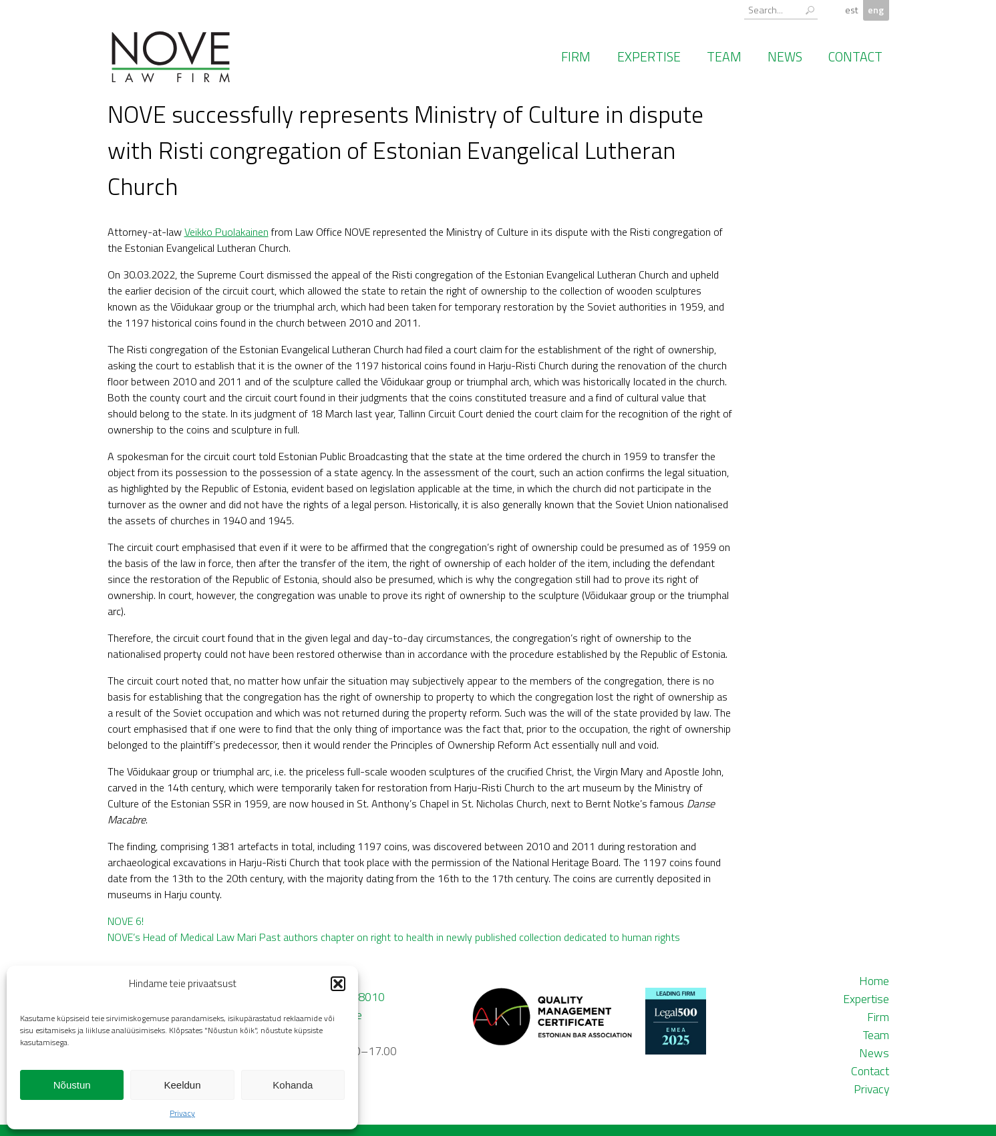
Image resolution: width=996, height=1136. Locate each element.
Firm (576, 57)
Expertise (649, 57)
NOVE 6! (126, 921)
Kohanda (293, 1085)
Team (724, 57)
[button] (338, 983)
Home (874, 981)
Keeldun (182, 1085)
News (785, 57)
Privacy (182, 1113)
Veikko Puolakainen (226, 232)
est (851, 10)
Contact (855, 57)
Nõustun (72, 1085)
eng (876, 10)
